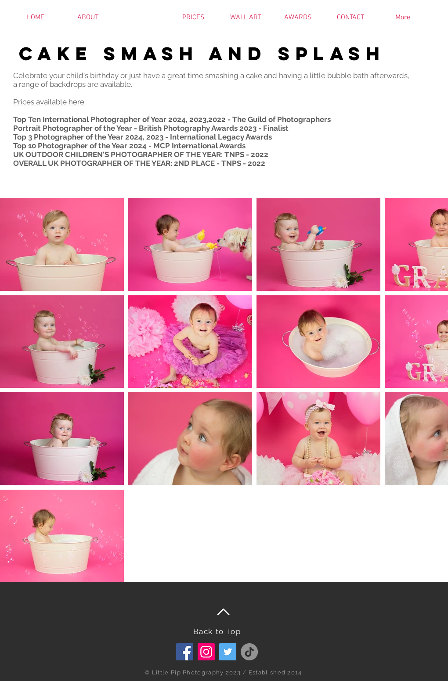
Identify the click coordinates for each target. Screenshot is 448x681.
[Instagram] (206, 651)
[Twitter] (227, 651)
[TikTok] (249, 651)
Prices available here (49, 101)
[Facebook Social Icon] (184, 651)
